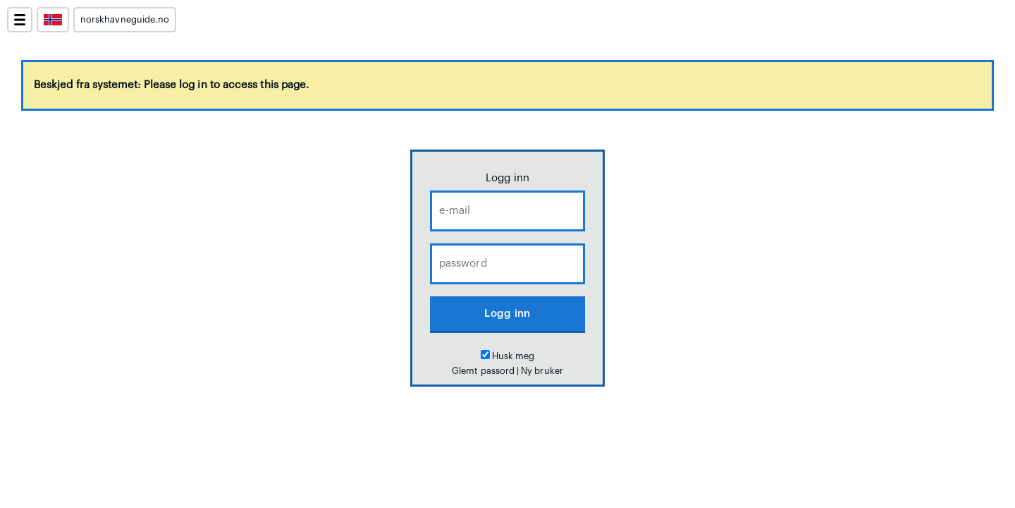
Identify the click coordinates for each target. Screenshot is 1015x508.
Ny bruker (542, 371)
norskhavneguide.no (124, 20)
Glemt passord (483, 371)
